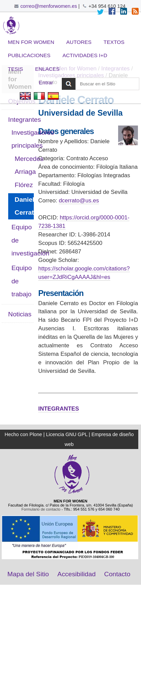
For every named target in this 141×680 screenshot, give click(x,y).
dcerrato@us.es (79, 200)
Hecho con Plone (23, 434)
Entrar (46, 82)
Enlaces (47, 69)
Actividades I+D (84, 55)
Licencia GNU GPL (66, 434)
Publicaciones (29, 55)
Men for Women (31, 42)
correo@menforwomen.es (48, 6)
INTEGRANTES (58, 408)
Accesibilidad (76, 574)
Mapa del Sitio (28, 574)
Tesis (15, 69)
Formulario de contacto (41, 509)
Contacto (117, 574)
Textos (113, 42)
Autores (78, 42)
